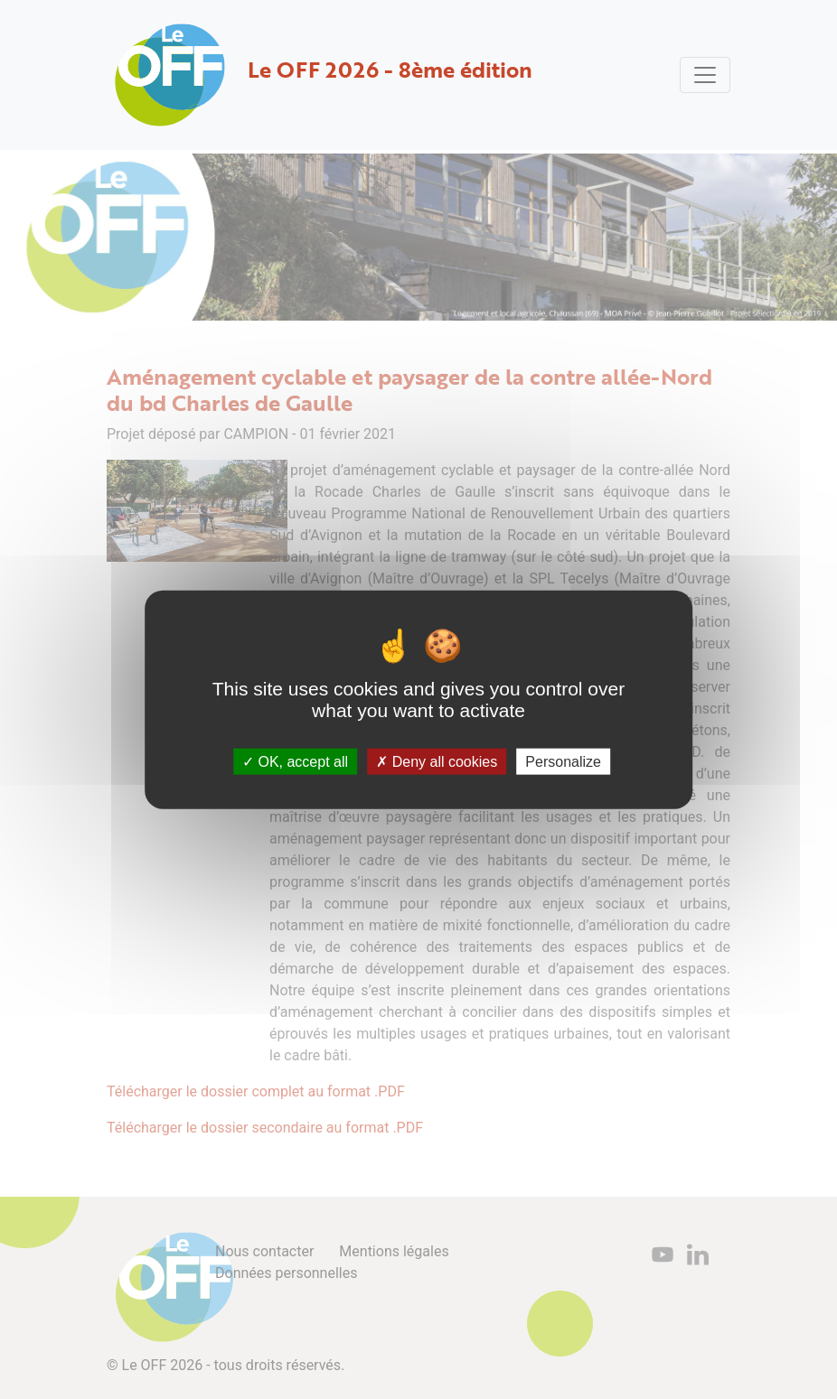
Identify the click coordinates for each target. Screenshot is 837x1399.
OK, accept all (295, 761)
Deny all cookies (436, 761)
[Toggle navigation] (705, 75)
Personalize (563, 761)
